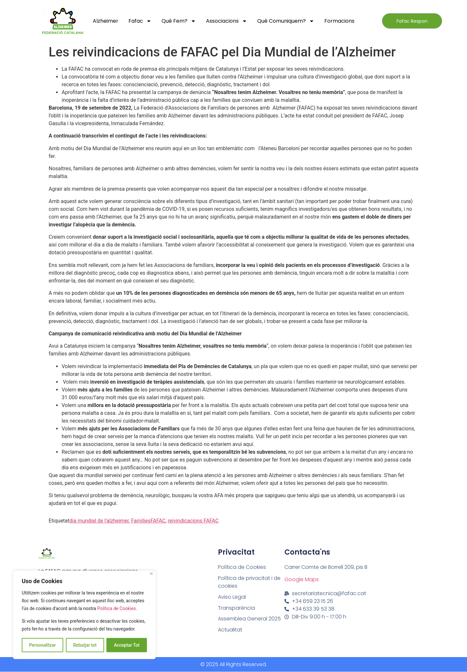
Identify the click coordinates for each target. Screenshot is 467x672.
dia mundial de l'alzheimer (99, 521)
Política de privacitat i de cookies (249, 582)
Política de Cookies (116, 608)
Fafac (139, 21)
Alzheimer (105, 21)
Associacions (226, 21)
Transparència (236, 608)
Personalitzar (42, 645)
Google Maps (301, 579)
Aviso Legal (232, 597)
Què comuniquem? (285, 21)
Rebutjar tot (85, 645)
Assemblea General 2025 (249, 619)
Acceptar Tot (127, 645)
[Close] (151, 573)
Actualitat (230, 630)
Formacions (339, 21)
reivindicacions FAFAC (193, 521)
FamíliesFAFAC (148, 521)
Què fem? (179, 21)
